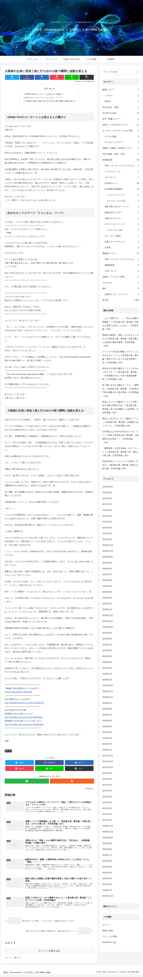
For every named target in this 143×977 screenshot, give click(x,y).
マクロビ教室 (122, 136)
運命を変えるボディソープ (122, 206)
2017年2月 (107, 814)
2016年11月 (107, 832)
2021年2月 (107, 533)
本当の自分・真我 (120, 107)
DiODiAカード (122, 183)
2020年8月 (107, 569)
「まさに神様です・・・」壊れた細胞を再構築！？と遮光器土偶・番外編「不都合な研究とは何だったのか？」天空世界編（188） (120, 323)
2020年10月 (107, 557)
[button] (137, 72)
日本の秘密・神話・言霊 (120, 154)
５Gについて (122, 271)
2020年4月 (107, 592)
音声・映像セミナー (120, 119)
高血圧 (122, 101)
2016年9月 (107, 843)
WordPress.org (109, 942)
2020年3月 (107, 598)
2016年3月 (107, 878)
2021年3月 (107, 528)
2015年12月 (107, 896)
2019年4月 (107, 662)
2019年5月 (107, 656)
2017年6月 (107, 791)
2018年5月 (107, 726)
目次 (46, 88)
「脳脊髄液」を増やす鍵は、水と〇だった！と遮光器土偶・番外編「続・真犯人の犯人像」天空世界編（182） (120, 452)
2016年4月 (107, 873)
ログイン (106, 925)
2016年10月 (107, 837)
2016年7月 (107, 855)
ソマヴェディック (122, 171)
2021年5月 (107, 516)
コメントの (109, 936)
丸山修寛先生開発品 (122, 189)
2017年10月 (107, 767)
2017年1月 (107, 820)
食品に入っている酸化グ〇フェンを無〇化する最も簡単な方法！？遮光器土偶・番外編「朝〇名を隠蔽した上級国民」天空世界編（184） (120, 407)
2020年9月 (107, 563)
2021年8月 (107, 498)
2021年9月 (107, 492)
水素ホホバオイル (122, 218)
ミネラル (122, 95)
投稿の (107, 930)
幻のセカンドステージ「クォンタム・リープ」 (44, 98)
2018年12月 (107, 685)
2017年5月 (107, 797)
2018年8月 (107, 709)
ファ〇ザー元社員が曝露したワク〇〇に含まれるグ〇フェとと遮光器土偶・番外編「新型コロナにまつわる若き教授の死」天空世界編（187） (120, 357)
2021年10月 (107, 487)
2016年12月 (107, 826)
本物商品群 (120, 160)
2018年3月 (107, 738)
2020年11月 (107, 551)
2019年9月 (107, 633)
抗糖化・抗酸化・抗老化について (120, 148)
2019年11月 (107, 621)
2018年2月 (107, 744)
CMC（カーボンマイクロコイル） (122, 165)
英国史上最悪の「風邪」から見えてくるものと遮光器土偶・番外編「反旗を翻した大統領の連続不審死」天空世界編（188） (120, 340)
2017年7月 (107, 785)
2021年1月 (107, 539)
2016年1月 (107, 890)
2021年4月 (107, 522)
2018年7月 (107, 715)
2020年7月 (107, 574)
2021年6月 (107, 510)
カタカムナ (120, 282)
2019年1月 (107, 680)
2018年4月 (107, 732)
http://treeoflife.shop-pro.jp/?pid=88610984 (24, 718)
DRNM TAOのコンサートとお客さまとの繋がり (44, 94)
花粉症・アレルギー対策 (120, 277)
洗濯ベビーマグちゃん (122, 242)
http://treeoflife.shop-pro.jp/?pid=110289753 (24, 703)
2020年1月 (107, 609)
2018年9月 (107, 703)
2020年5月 (107, 586)
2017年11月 (107, 761)
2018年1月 (107, 750)
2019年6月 (107, 650)
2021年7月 (107, 504)
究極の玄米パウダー (122, 212)
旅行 (120, 288)
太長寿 (122, 247)
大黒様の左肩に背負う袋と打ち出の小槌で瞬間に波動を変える (50, 101)
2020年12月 (107, 545)
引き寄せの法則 (120, 113)
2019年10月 (107, 627)
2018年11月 (107, 691)
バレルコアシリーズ (123, 195)
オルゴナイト (122, 177)
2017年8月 (107, 779)
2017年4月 (107, 802)
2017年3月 (107, 808)
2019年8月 (107, 639)
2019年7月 (107, 645)
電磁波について (120, 253)
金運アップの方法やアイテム (120, 125)
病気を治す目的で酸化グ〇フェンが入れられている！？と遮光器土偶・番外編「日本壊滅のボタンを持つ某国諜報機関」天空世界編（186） (120, 373)
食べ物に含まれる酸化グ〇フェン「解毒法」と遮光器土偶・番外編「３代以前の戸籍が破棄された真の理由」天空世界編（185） (120, 390)
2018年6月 (107, 721)
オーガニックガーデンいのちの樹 (120, 130)
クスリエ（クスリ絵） (123, 201)
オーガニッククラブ (122, 142)
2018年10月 (107, 697)
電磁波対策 (122, 265)
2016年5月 (107, 867)
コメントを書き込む (49, 953)
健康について (120, 89)
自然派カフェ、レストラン (122, 294)
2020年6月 (107, 580)
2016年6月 (107, 861)
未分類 (9, 751)
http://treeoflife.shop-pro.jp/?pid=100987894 (24, 725)
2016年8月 (107, 849)
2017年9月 (107, 773)
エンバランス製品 (122, 236)
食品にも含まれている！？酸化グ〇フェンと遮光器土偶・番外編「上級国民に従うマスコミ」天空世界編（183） (120, 422)
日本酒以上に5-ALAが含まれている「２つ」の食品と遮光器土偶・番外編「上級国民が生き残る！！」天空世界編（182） (120, 437)
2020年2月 (107, 604)
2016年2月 (107, 884)
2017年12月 (107, 756)
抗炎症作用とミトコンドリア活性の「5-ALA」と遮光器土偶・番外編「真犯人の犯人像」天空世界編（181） (120, 465)
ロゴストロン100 (123, 230)
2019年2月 (107, 674)
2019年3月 (107, 668)
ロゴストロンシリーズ (122, 224)
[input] (120, 71)
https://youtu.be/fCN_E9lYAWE (18, 692)
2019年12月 (107, 615)
